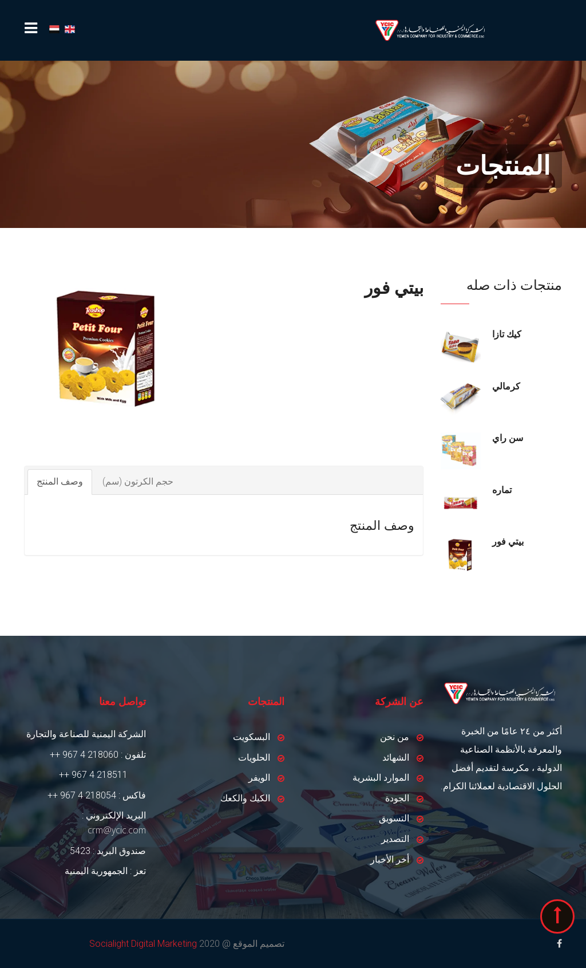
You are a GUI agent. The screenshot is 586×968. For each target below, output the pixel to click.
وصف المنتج (60, 481)
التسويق (394, 818)
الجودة (397, 798)
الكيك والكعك (245, 798)
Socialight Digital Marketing (143, 943)
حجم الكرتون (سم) (137, 481)
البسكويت (251, 736)
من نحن (394, 736)
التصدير (395, 838)
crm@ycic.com (117, 830)
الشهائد (395, 757)
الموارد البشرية (381, 777)
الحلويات (254, 757)
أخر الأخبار (389, 859)
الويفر (259, 777)
